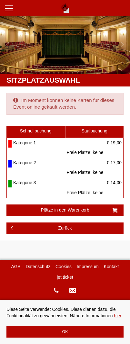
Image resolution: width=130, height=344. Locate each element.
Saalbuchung (94, 131)
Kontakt (111, 266)
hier (117, 315)
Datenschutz (38, 266)
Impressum (88, 266)
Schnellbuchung (36, 131)
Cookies (63, 266)
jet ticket (65, 277)
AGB (16, 266)
